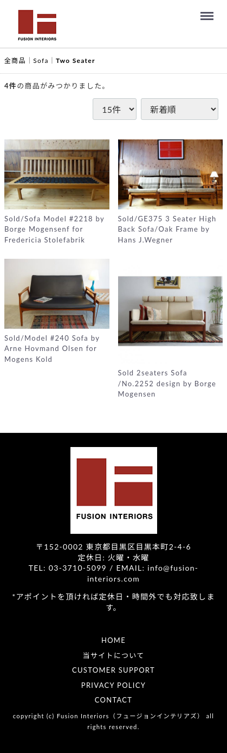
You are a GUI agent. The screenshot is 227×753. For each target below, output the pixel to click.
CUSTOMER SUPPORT (113, 670)
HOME (113, 640)
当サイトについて (113, 655)
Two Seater (75, 60)
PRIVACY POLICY (113, 685)
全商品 (15, 60)
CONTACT (114, 699)
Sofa (40, 60)
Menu (208, 11)
